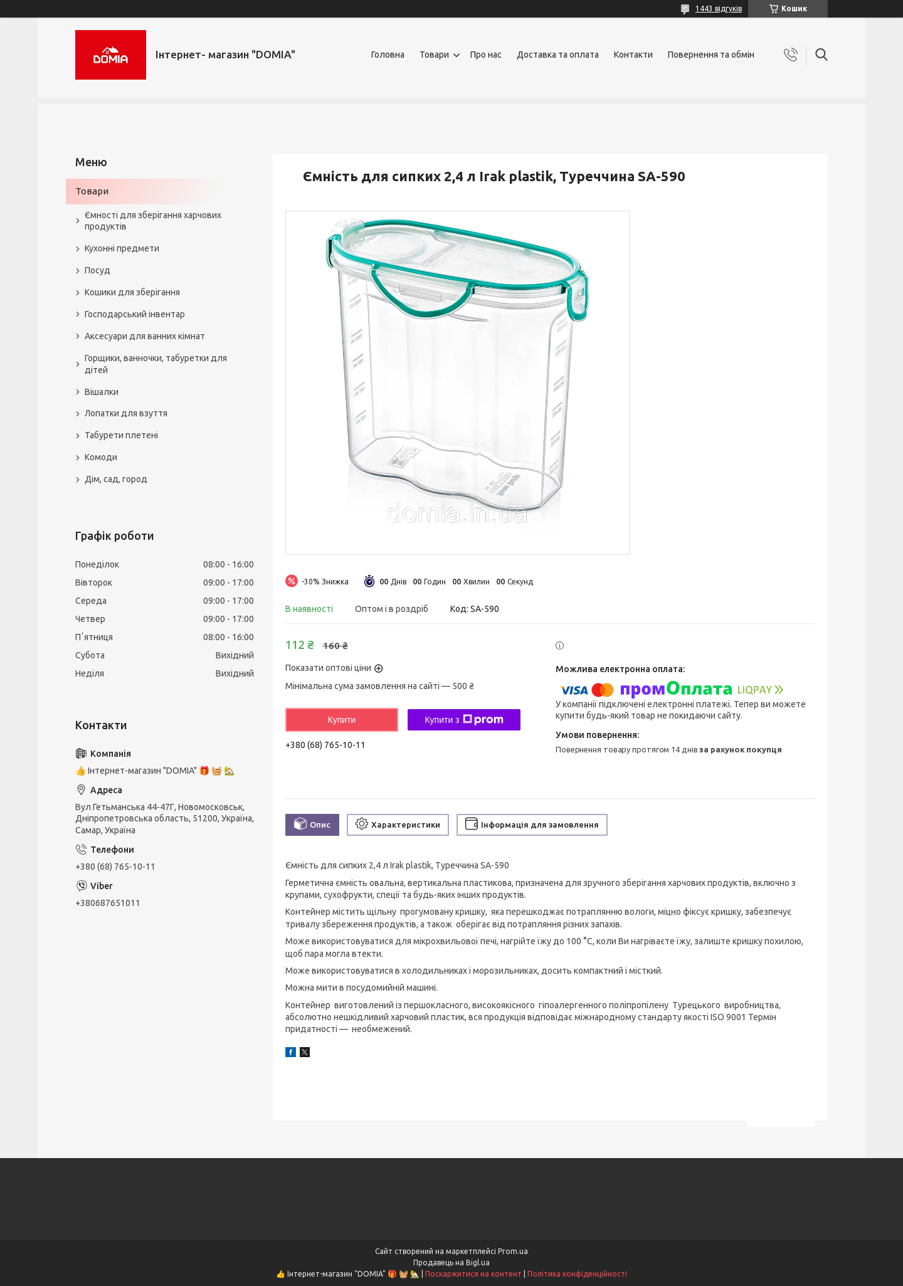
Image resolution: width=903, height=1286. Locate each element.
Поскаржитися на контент (473, 1274)
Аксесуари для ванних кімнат (145, 336)
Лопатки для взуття (126, 413)
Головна (387, 55)
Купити (342, 720)
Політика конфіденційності (577, 1274)
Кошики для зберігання (132, 292)
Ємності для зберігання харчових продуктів (153, 221)
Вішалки (102, 392)
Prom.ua (513, 1251)
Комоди (101, 457)
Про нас (486, 55)
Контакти (633, 55)
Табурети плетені (121, 435)
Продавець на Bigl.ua (451, 1262)
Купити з (464, 719)
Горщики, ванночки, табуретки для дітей (156, 364)
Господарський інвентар (135, 314)
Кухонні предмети (122, 248)
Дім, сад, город (116, 479)
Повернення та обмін (711, 55)
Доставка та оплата (558, 55)
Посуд (97, 270)
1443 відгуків (718, 8)
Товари (434, 55)
